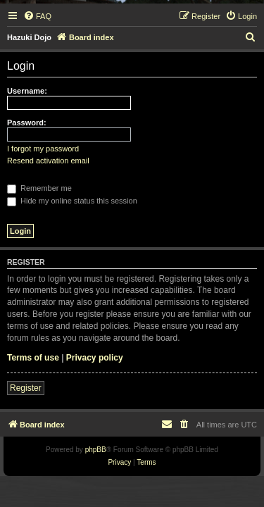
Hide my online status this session (72, 200)
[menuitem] (37, 16)
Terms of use (33, 358)
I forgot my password (43, 148)
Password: (26, 122)
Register (26, 388)
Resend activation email (48, 160)
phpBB (95, 449)
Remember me (39, 188)
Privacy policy (94, 358)
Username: (27, 91)
